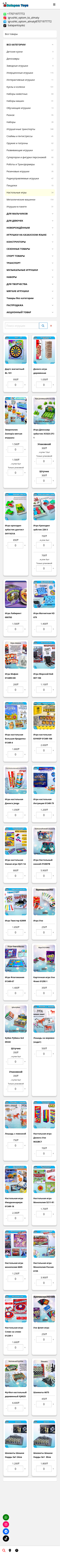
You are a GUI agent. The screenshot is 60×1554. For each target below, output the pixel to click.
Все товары (11, 34)
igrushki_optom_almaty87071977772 (27, 21)
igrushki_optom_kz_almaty (21, 17)
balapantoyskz (14, 25)
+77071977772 (14, 14)
